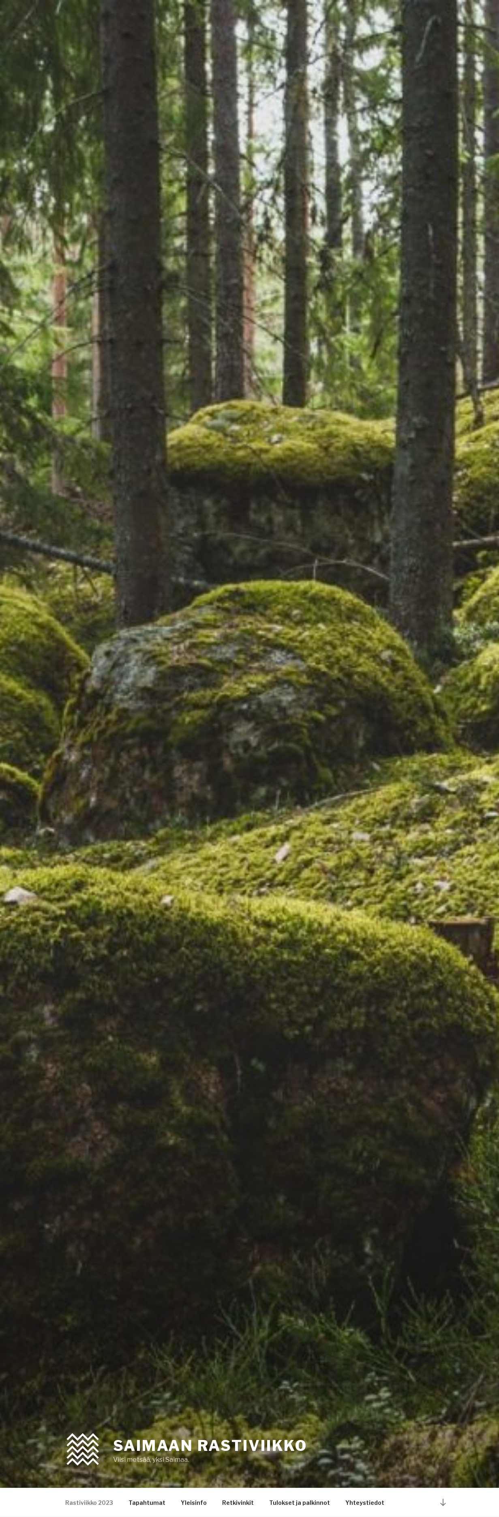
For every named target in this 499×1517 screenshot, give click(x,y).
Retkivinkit (238, 1502)
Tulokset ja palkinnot (299, 1502)
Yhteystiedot (364, 1502)
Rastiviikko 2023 (89, 1502)
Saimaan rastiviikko (210, 1446)
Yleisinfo (194, 1502)
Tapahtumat (146, 1502)
